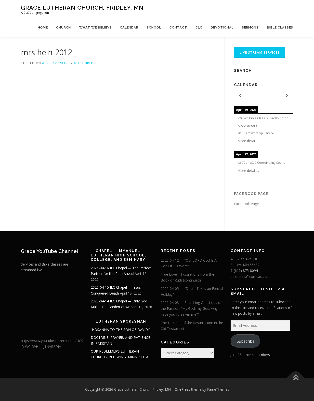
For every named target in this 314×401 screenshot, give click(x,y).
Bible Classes (280, 27)
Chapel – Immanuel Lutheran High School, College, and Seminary (118, 255)
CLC (199, 27)
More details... (248, 126)
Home (43, 27)
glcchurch (84, 63)
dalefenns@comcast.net (250, 276)
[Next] (287, 96)
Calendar (129, 27)
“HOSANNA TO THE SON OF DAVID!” (120, 329)
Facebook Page (251, 194)
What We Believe (95, 27)
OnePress (182, 389)
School (154, 27)
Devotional (222, 27)
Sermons (250, 27)
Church (63, 27)
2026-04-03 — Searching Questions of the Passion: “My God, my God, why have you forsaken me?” (191, 308)
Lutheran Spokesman (121, 321)
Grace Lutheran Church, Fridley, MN (82, 7)
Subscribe (246, 341)
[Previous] (240, 96)
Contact (178, 27)
